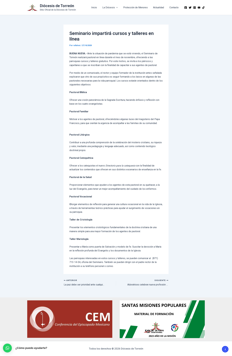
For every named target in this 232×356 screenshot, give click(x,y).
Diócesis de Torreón (57, 6)
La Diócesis (112, 7)
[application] (118, 7)
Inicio (97, 7)
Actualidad (159, 7)
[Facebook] (185, 7)
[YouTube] (199, 7)
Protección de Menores (137, 7)
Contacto (174, 7)
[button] (7, 348)
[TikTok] (203, 7)
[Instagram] (194, 7)
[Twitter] (190, 7)
